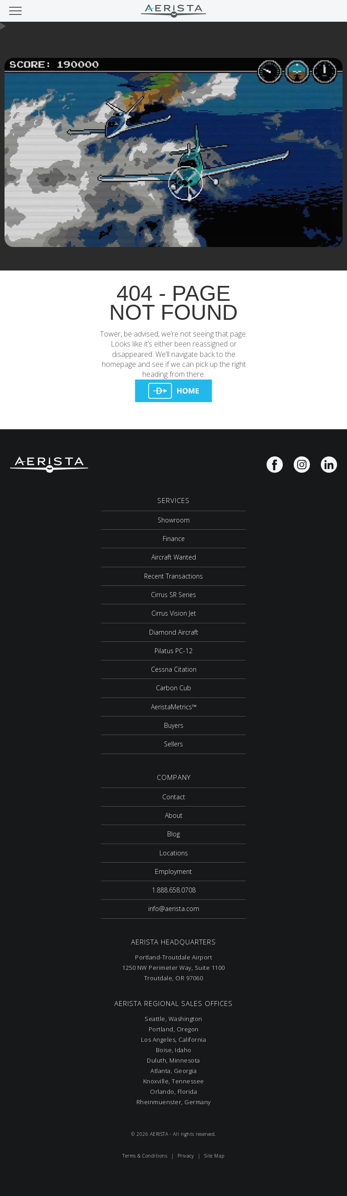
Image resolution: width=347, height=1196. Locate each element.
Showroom (174, 520)
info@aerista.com (173, 908)
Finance (174, 538)
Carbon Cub (173, 687)
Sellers (173, 744)
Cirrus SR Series (173, 594)
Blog (173, 834)
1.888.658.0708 (174, 890)
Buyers (173, 725)
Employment (173, 871)
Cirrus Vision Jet (173, 613)
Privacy (186, 1156)
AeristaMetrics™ (174, 706)
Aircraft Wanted (173, 557)
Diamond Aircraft (173, 632)
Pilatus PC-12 (173, 650)
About (174, 815)
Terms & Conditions (144, 1156)
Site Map (214, 1156)
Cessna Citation (174, 669)
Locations (173, 853)
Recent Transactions (173, 576)
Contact (173, 797)
